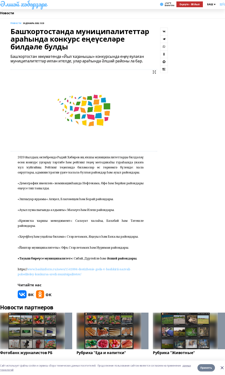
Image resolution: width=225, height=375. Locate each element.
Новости (7, 13)
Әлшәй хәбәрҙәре (23, 4)
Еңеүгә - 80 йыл (190, 4)
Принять (206, 367)
